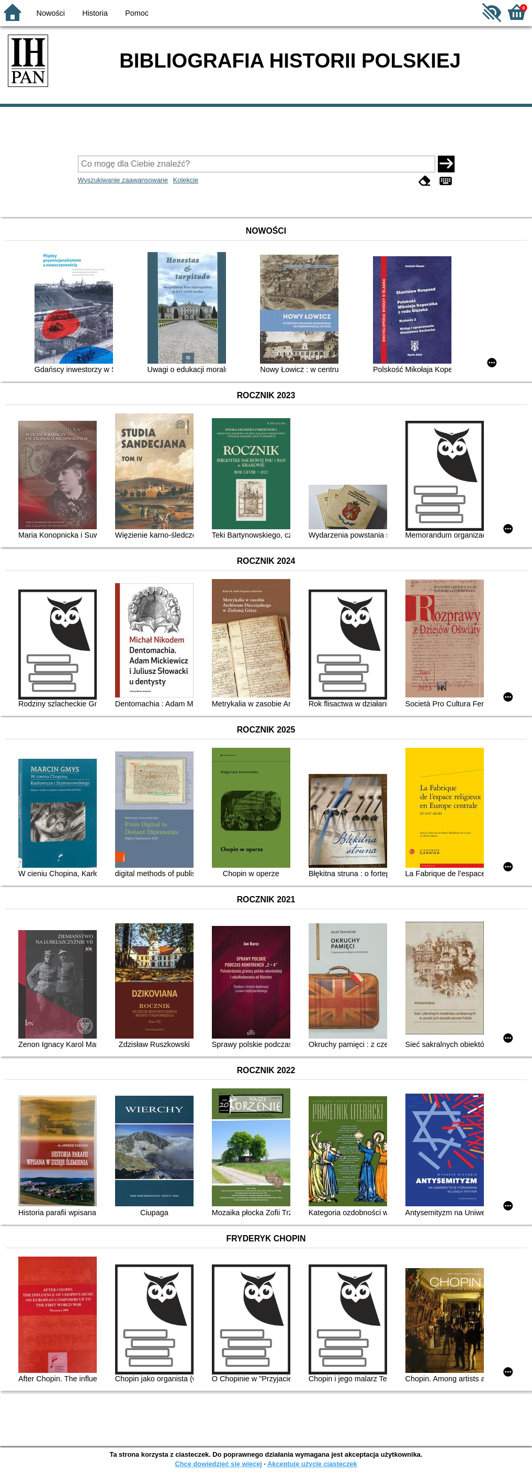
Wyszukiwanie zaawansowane (123, 180)
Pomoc (137, 13)
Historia (95, 13)
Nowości (51, 13)
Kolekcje (185, 180)
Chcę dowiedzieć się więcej (218, 1464)
